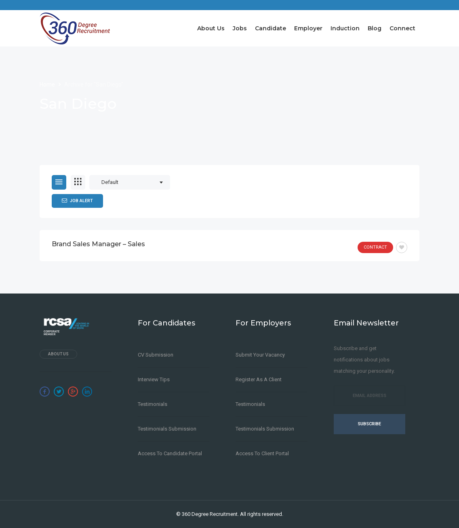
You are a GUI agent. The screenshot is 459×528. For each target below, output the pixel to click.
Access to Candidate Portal (170, 453)
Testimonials (152, 404)
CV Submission (155, 355)
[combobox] (129, 182)
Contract (375, 247)
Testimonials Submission (167, 429)
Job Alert (77, 200)
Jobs (240, 28)
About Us (211, 28)
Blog (374, 28)
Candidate (270, 28)
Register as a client (259, 379)
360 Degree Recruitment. (210, 514)
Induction (345, 28)
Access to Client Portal (262, 453)
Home (48, 84)
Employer (308, 28)
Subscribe (369, 424)
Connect (402, 28)
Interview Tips (154, 379)
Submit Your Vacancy (260, 355)
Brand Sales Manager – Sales (98, 244)
